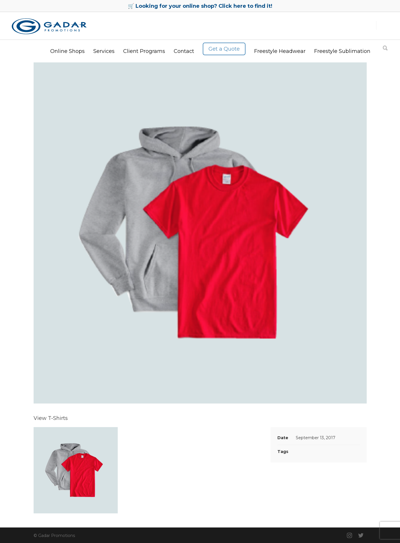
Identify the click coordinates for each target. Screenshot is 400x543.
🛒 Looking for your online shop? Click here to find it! (200, 6)
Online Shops (67, 51)
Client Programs (144, 51)
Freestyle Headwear (280, 51)
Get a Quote (224, 49)
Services (104, 51)
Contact (184, 51)
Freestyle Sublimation (342, 51)
